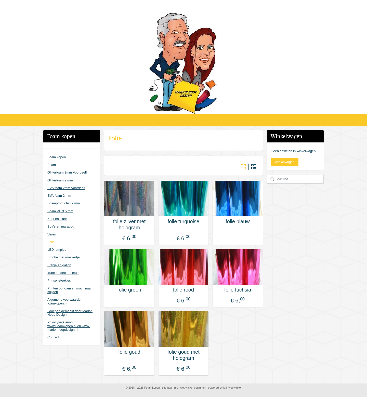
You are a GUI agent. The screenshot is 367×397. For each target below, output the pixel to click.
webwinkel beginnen (192, 387)
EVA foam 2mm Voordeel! (66, 188)
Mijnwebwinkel (232, 387)
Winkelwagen (284, 162)
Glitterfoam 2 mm (60, 180)
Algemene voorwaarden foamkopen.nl (64, 301)
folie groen (129, 290)
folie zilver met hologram (129, 224)
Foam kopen (56, 157)
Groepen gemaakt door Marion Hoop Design (70, 312)
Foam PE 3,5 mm (60, 211)
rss (176, 387)
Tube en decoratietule (63, 273)
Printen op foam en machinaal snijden (69, 290)
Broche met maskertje (63, 257)
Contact (53, 337)
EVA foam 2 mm (59, 195)
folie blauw (238, 221)
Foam (51, 165)
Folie (51, 242)
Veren (51, 234)
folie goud (129, 352)
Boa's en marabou (60, 226)
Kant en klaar (57, 219)
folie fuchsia (237, 290)
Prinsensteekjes (59, 280)
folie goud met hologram (183, 355)
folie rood (183, 290)
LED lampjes (56, 250)
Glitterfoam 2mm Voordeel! (67, 172)
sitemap (167, 387)
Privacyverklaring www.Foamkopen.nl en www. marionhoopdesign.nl (68, 326)
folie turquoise (184, 221)
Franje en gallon (59, 265)
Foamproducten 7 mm (63, 203)
